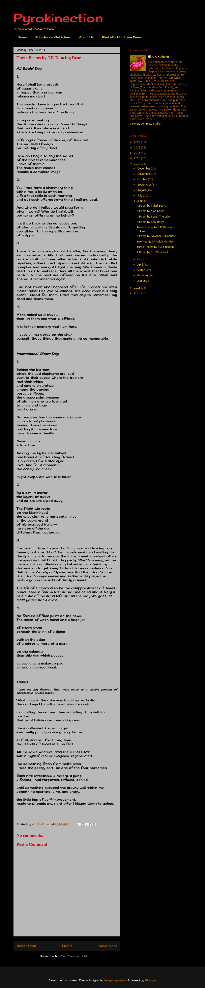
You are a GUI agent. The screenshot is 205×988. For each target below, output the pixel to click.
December (144, 168)
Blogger (150, 980)
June (140, 200)
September (144, 184)
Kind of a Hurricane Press (122, 37)
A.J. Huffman (160, 56)
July (140, 195)
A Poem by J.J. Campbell (152, 252)
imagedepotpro (115, 980)
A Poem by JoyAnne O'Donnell (156, 236)
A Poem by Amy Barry (150, 221)
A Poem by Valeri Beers (151, 205)
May (140, 259)
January (142, 280)
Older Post (107, 946)
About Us (86, 37)
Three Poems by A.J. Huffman (155, 246)
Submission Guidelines (53, 37)
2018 (137, 147)
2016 (137, 152)
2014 (137, 163)
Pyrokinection (58, 18)
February (143, 275)
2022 (137, 142)
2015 (137, 158)
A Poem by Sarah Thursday (154, 216)
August (142, 190)
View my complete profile (145, 123)
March (141, 270)
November (144, 173)
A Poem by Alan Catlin (150, 211)
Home (22, 37)
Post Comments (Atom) (77, 956)
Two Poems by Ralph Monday (155, 241)
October (142, 179)
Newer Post (26, 946)
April (140, 264)
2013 (137, 287)
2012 (137, 293)
